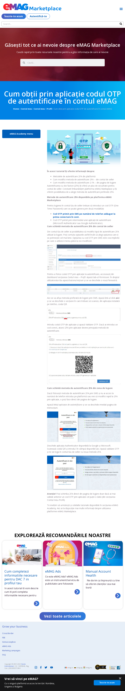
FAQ (4, 655)
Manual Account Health (98, 573)
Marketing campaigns (11, 650)
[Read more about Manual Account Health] (118, 595)
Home (16, 108)
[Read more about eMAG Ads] (77, 591)
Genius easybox (9, 642)
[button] (121, 8)
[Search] (120, 23)
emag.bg (79, 668)
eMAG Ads (53, 571)
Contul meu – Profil (43, 108)
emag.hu (89, 668)
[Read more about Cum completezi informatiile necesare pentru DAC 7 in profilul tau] (36, 603)
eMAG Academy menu (21, 133)
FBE (3, 637)
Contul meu (26, 108)
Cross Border (8, 633)
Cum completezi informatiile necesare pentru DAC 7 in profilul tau (20, 577)
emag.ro (70, 668)
